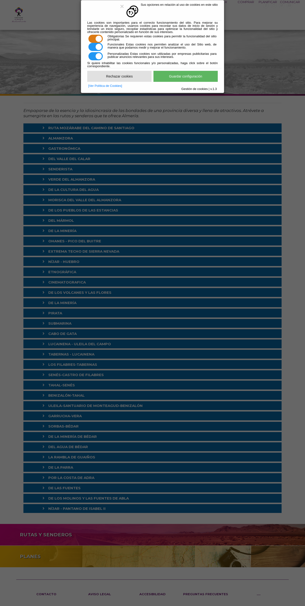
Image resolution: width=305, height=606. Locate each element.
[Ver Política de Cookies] (105, 86)
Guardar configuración (185, 76)
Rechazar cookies (119, 76)
